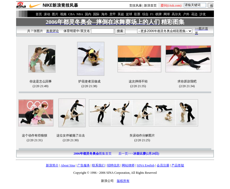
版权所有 (123, 181)
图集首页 (93, 153)
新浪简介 (52, 165)
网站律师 (128, 165)
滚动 (47, 14)
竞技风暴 (135, 5)
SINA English (145, 165)
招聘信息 (113, 165)
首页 (39, 14)
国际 (96, 14)
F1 (152, 14)
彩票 (137, 14)
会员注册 (163, 165)
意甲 (112, 14)
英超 (121, 14)
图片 (55, 14)
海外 (104, 14)
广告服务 (83, 165)
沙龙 (202, 14)
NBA (79, 14)
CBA (71, 14)
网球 (167, 14)
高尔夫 (176, 14)
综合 (145, 14)
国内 (88, 14)
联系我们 (98, 165)
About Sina (68, 165)
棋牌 (158, 14)
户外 (186, 14)
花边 (194, 14)
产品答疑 (177, 165)
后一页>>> (138, 153)
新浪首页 (150, 5)
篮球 (129, 14)
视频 (63, 14)
